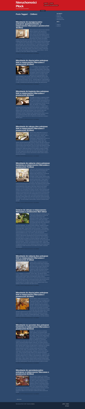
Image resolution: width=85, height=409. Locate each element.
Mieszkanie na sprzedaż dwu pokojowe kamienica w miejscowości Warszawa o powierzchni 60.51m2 (32, 327)
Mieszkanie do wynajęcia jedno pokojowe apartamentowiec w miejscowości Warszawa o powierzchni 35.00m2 (32, 25)
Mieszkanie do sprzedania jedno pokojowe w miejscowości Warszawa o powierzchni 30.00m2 (32, 372)
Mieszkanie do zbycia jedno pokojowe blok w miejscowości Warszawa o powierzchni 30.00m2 (32, 295)
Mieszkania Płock (29, 53)
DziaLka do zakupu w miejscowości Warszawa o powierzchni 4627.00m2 (31, 211)
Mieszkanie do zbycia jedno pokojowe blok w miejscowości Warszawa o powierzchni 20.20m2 (32, 62)
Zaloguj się (59, 24)
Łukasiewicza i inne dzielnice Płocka (51, 5)
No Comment (36, 53)
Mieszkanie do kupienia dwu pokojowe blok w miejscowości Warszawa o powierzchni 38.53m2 (32, 93)
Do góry (67, 405)
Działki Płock (59, 16)
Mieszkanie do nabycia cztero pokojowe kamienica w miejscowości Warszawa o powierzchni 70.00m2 (33, 165)
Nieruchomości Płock (60, 19)
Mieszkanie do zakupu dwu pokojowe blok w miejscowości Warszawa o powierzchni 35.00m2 (32, 128)
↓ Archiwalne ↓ (42, 10)
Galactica (46, 3)
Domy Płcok (59, 15)
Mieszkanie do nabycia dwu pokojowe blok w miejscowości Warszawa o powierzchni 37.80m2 (32, 258)
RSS (64, 403)
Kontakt (51, 3)
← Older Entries (19, 399)
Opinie (67, 403)
